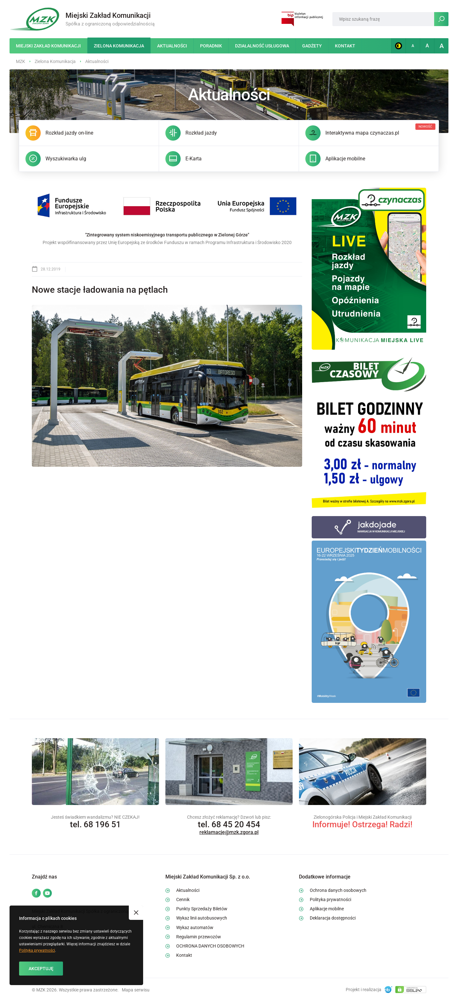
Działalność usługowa (262, 45)
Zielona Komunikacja (119, 45)
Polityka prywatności (37, 950)
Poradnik (211, 45)
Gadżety (312, 45)
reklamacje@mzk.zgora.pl (229, 832)
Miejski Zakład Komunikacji (48, 45)
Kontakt (345, 45)
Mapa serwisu (135, 989)
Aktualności (172, 45)
